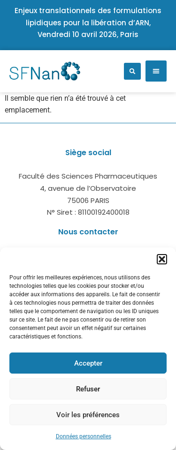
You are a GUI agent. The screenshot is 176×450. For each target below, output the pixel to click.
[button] (162, 259)
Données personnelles (83, 436)
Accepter (88, 363)
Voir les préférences (88, 415)
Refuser (88, 389)
